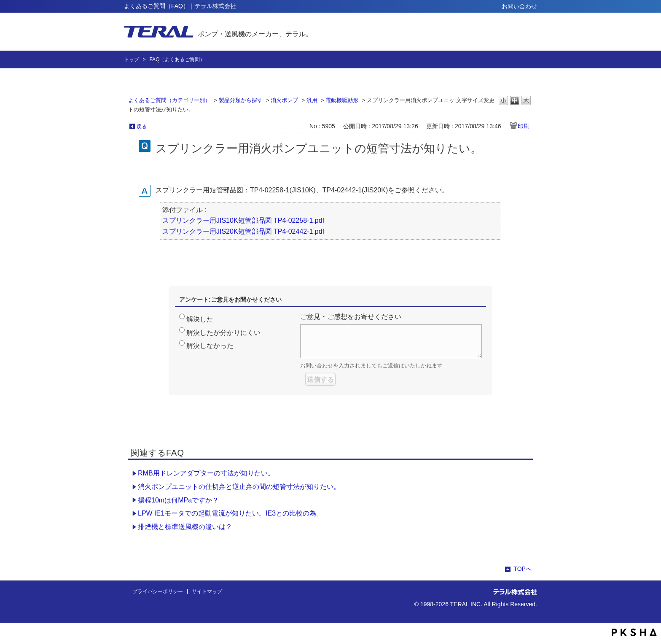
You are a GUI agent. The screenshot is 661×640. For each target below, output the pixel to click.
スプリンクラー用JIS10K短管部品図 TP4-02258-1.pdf (243, 220)
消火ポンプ (284, 100)
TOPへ (522, 568)
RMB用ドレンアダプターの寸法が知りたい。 (206, 473)
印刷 (523, 126)
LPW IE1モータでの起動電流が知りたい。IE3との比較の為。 (230, 513)
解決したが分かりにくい (223, 332)
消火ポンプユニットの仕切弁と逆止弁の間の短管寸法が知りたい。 (239, 486)
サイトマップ (207, 591)
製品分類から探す (241, 100)
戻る (142, 127)
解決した (199, 319)
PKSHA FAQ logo (634, 632)
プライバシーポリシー (157, 591)
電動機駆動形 (341, 100)
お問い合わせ (519, 6)
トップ (131, 59)
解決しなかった (210, 345)
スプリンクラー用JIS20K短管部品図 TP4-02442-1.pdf (243, 231)
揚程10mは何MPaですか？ (178, 500)
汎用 (311, 100)
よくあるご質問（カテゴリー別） (169, 100)
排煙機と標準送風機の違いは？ (185, 526)
